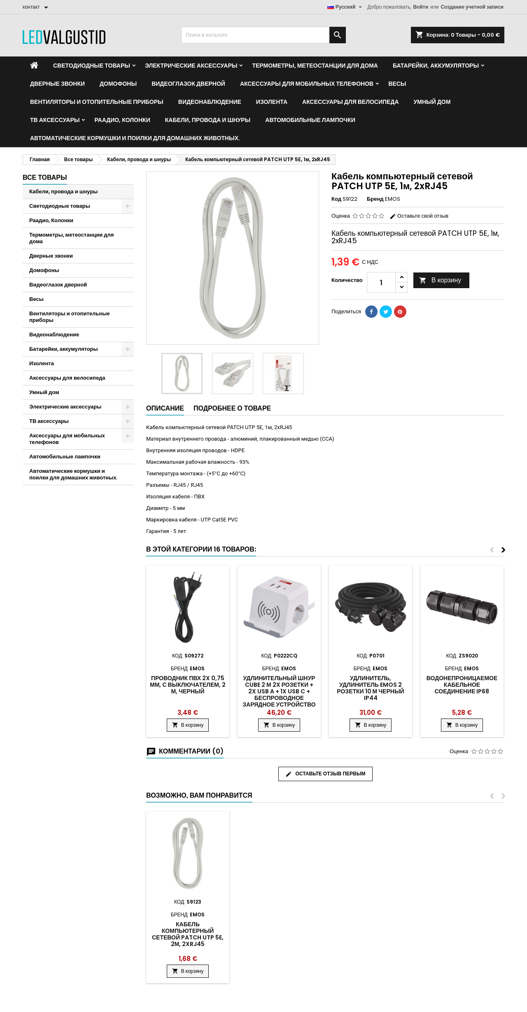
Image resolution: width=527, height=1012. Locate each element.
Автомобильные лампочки (310, 120)
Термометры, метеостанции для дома (315, 65)
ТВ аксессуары (54, 120)
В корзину (440, 280)
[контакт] (37, 7)
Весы (397, 84)
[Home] (34, 65)
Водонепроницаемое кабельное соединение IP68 (462, 684)
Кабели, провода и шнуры (208, 120)
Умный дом (432, 102)
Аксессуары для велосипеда (350, 102)
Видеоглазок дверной (188, 84)
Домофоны (118, 84)
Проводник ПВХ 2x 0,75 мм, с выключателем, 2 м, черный (188, 684)
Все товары (45, 177)
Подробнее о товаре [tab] (232, 408)
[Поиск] (263, 35)
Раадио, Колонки (122, 120)
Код (336, 199)
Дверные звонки (57, 84)
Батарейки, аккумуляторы (436, 65)
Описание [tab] (165, 408)
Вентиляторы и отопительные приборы (96, 102)
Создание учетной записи (472, 6)
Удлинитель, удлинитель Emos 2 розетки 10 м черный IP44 (370, 688)
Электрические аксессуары (191, 65)
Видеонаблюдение (209, 102)
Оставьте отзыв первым (325, 773)
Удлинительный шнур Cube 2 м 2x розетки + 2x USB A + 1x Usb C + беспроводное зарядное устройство (279, 691)
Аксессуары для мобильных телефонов (306, 84)
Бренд (375, 199)
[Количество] (381, 282)
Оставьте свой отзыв (418, 216)
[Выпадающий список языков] (345, 7)
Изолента (271, 102)
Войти (420, 6)
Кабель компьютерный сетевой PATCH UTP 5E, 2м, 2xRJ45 (188, 934)
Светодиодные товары (91, 65)
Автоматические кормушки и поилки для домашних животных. (135, 138)
